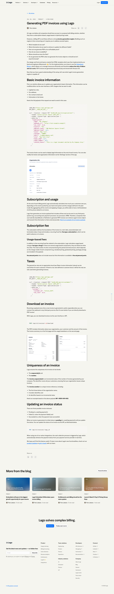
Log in (98, 2)
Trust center (78, 575)
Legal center (79, 572)
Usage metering (44, 546)
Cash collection (44, 551)
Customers (42, 2)
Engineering (61, 546)
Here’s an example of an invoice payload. (72, 220)
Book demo (104, 2)
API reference (80, 546)
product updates (32, 443)
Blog (77, 564)
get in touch (43, 443)
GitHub (95, 546)
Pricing (48, 2)
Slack (95, 551)
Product (60, 549)
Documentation (80, 554)
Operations (61, 554)
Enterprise (60, 564)
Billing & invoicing (45, 549)
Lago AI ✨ (43, 559)
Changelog (79, 549)
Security (78, 578)
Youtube (95, 554)
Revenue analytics (45, 554)
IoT (59, 570)
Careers (77, 567)
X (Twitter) (96, 557)
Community (79, 551)
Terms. (33, 556)
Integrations (44, 562)
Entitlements (44, 557)
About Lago (78, 562)
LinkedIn (95, 549)
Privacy (27, 556)
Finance (60, 551)
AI (58, 562)
